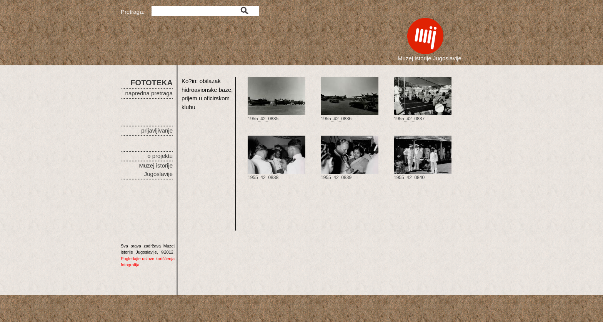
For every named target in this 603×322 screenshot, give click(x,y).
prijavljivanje (157, 130)
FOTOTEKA (151, 82)
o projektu (160, 156)
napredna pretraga (149, 93)
